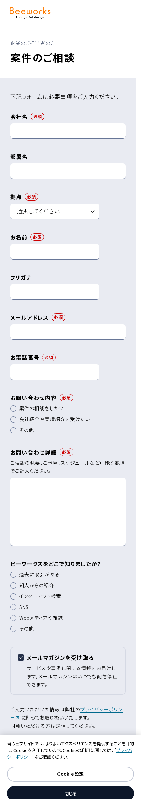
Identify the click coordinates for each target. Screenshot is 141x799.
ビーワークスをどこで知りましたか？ (56, 564)
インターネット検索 (40, 596)
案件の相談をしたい (41, 408)
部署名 (19, 156)
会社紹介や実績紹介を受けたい (54, 419)
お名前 (19, 237)
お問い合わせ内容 (33, 398)
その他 (26, 430)
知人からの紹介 (36, 585)
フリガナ (21, 277)
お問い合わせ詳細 (33, 452)
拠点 (16, 197)
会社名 (19, 117)
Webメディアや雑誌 (41, 617)
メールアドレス (29, 317)
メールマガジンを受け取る (60, 657)
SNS (24, 607)
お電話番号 (24, 357)
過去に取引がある (39, 574)
